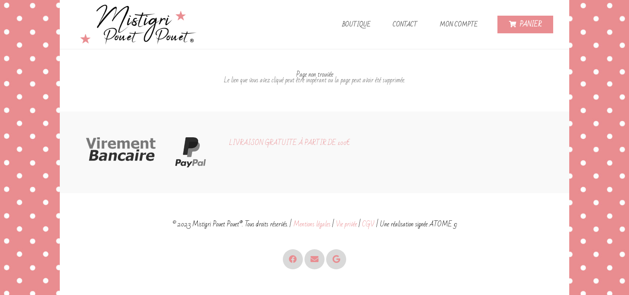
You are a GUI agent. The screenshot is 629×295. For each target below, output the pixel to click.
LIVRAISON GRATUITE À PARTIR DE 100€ (289, 142)
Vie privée (346, 224)
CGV (368, 224)
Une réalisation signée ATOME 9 (418, 224)
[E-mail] (314, 259)
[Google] (336, 259)
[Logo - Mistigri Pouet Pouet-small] (140, 24)
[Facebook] (293, 259)
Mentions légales (312, 224)
